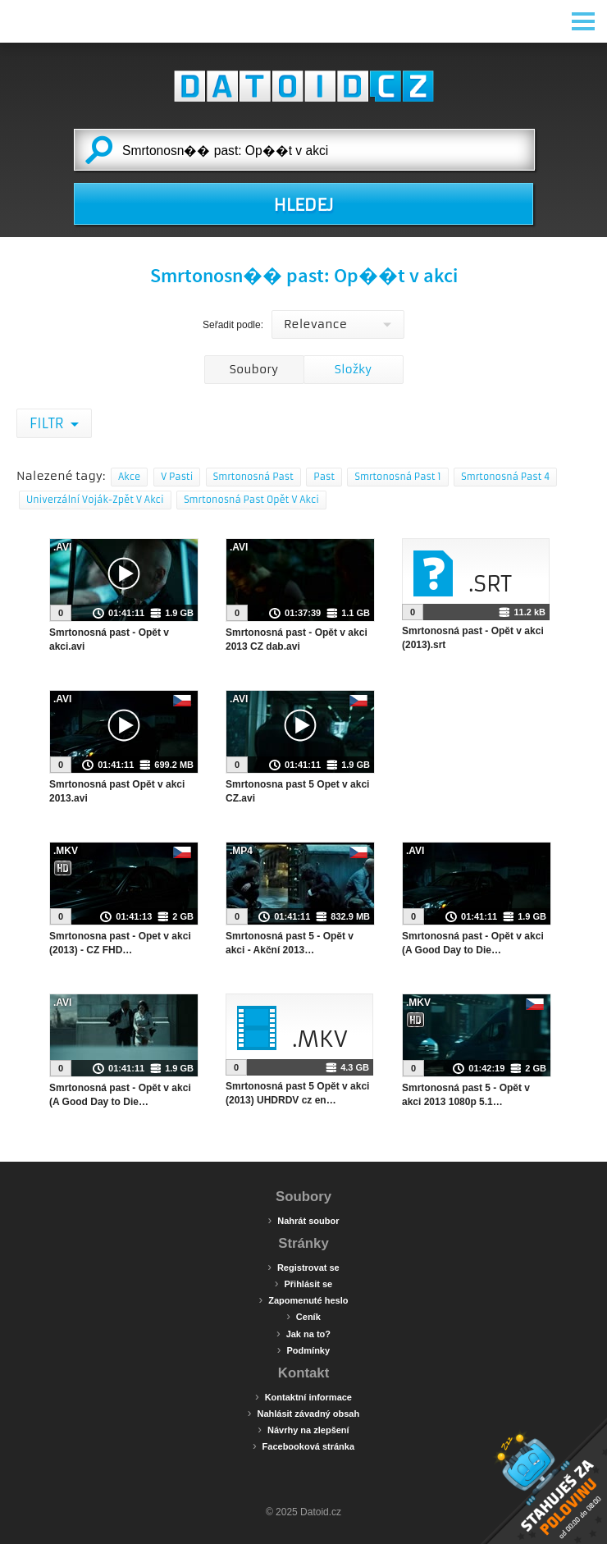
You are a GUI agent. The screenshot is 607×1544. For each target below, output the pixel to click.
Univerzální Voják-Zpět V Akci (95, 499)
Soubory (254, 369)
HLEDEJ (303, 205)
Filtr (48, 423)
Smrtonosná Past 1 (397, 476)
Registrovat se (303, 1266)
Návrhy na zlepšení (303, 1429)
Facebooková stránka (303, 1445)
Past (324, 476)
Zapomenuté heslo (304, 1299)
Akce (129, 476)
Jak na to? (303, 1333)
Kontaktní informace (303, 1396)
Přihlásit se (303, 1283)
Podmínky (303, 1349)
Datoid (303, 86)
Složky (353, 369)
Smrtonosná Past (253, 476)
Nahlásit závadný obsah (303, 1412)
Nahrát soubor (304, 1220)
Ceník (303, 1315)
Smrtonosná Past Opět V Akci (251, 499)
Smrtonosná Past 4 (505, 476)
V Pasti (177, 476)
